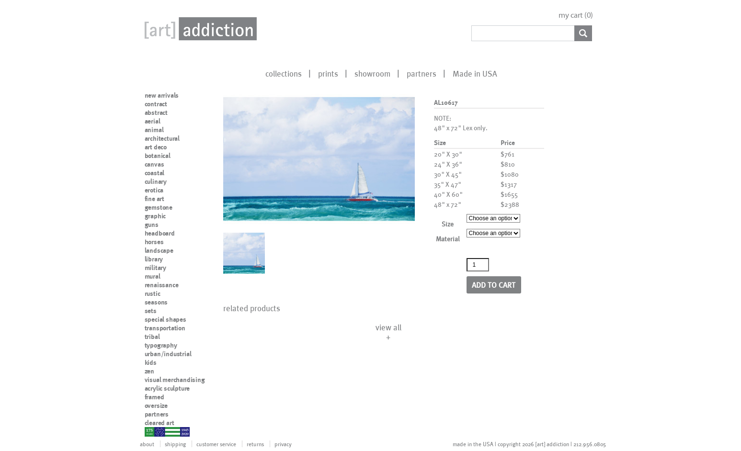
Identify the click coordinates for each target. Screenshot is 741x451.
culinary (156, 181)
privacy (283, 443)
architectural (162, 138)
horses (154, 242)
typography (161, 345)
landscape (159, 250)
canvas (154, 164)
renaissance (162, 285)
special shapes (165, 319)
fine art (154, 199)
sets (151, 311)
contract (156, 104)
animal (154, 130)
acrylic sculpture (167, 388)
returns (255, 443)
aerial (152, 121)
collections (283, 73)
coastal (155, 173)
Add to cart (493, 284)
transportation (165, 328)
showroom (372, 73)
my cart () (576, 15)
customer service (216, 443)
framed (154, 397)
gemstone (158, 207)
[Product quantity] (478, 264)
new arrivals (162, 95)
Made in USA (475, 73)
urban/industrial (168, 354)
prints (328, 73)
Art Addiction (199, 29)
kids (151, 362)
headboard (160, 233)
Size (448, 224)
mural (152, 276)
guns (152, 224)
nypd (152, 431)
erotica (154, 190)
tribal (152, 336)
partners (421, 73)
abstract (156, 112)
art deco (156, 147)
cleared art (159, 423)
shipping (175, 443)
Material (448, 239)
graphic (155, 216)
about (147, 443)
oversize (156, 405)
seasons (156, 302)
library (154, 259)
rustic (152, 293)
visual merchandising (175, 379)
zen (149, 371)
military (155, 267)
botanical (158, 155)
